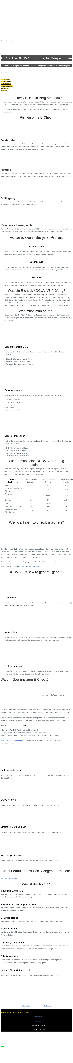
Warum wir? (4, 90)
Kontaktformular (41, 894)
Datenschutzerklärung (38, 1016)
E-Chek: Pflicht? (5, 79)
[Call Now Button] (2, 1046)
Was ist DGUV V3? (6, 84)
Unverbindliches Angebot (7, 41)
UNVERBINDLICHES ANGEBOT (10, 879)
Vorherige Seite (26, 1006)
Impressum (38, 1021)
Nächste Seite (47, 1006)
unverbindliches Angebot (30, 567)
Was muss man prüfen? (7, 86)
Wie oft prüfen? (5, 88)
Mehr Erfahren (5, 73)
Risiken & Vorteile (6, 81)
